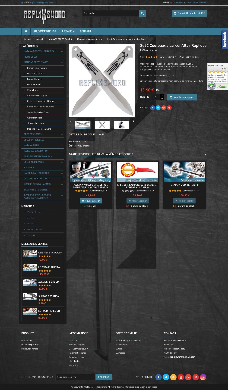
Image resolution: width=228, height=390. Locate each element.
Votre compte (126, 333)
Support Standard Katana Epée (50, 296)
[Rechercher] (114, 13)
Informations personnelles (128, 341)
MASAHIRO (31, 224)
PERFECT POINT (34, 230)
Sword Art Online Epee (38, 112)
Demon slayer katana (37, 68)
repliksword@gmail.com (41, 3)
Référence (145, 51)
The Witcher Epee (35, 123)
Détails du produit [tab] (82, 134)
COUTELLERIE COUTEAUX (37, 179)
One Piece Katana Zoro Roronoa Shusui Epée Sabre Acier (50, 253)
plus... (225, 82)
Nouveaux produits (30, 345)
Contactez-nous (76, 357)
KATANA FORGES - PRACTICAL (40, 51)
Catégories (29, 46)
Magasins (73, 365)
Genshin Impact (34, 118)
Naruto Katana (34, 85)
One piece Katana (35, 74)
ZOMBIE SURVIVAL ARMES (37, 184)
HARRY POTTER (33, 212)
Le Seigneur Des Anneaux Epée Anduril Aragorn (50, 267)
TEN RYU (30, 235)
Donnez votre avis (190, 57)
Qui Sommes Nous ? (44, 31)
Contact (170, 333)
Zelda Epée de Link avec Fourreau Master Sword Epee (50, 282)
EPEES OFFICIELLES (34, 140)
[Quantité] (155, 97)
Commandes (122, 345)
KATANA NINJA (31, 146)
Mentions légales (77, 345)
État (71, 146)
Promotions (26, 341)
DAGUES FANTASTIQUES (37, 173)
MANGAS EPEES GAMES (36, 63)
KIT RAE (30, 218)
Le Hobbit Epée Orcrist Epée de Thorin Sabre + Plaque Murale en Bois (50, 311)
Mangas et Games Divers (39, 129)
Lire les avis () (170, 57)
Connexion (178, 3)
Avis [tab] (102, 134)
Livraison (68, 31)
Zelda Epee (32, 90)
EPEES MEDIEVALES (34, 162)
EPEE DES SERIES (33, 135)
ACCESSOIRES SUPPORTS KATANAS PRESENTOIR (37, 196)
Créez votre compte (196, 3)
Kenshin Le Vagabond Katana (41, 101)
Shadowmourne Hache (185, 185)
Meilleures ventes (29, 349)
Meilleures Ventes (34, 244)
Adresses (120, 353)
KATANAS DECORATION (36, 151)
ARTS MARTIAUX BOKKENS (38, 157)
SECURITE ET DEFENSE (36, 190)
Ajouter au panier (181, 97)
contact (85, 31)
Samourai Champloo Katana (40, 107)
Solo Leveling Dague (37, 96)
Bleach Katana (34, 79)
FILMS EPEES (31, 57)
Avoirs (119, 349)
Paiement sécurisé (77, 353)
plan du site (74, 361)
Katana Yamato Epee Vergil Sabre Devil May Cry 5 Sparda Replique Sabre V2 (91, 187)
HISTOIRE (29, 168)
